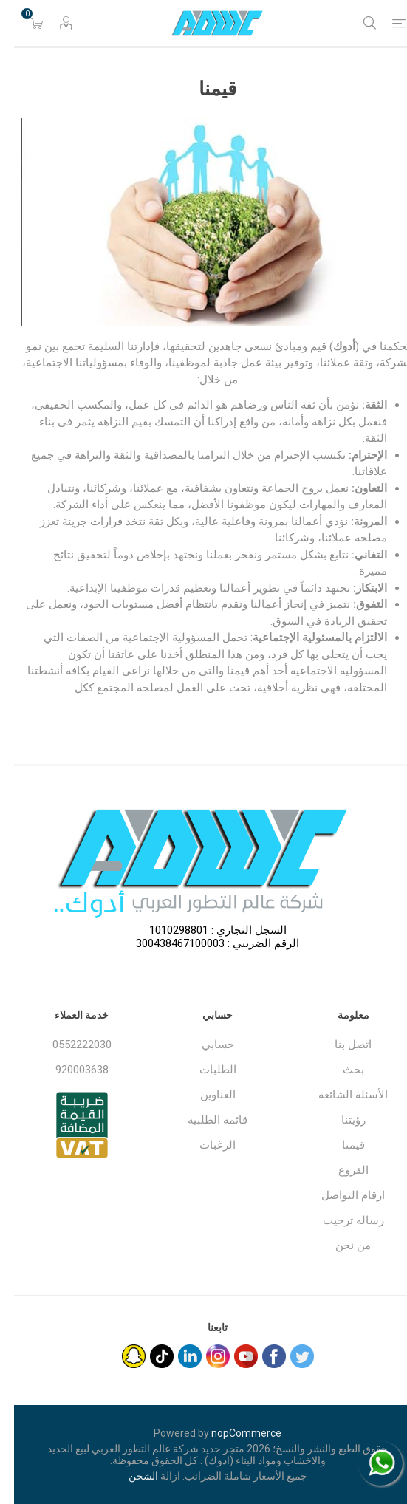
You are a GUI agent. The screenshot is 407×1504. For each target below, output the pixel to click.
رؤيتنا (339, 1120)
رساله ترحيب (339, 1220)
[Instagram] (204, 1356)
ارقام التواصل (339, 1195)
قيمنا (339, 1145)
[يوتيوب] (232, 1356)
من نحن (339, 1245)
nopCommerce (232, 1433)
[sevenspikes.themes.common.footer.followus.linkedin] (176, 1356)
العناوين (204, 1094)
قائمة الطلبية (203, 1120)
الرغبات (203, 1145)
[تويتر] (288, 1356)
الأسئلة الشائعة (339, 1094)
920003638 (68, 1069)
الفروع (339, 1170)
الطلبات (203, 1069)
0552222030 (68, 1044)
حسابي (204, 1044)
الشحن (129, 1476)
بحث (339, 1069)
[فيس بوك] (260, 1356)
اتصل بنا (339, 1044)
